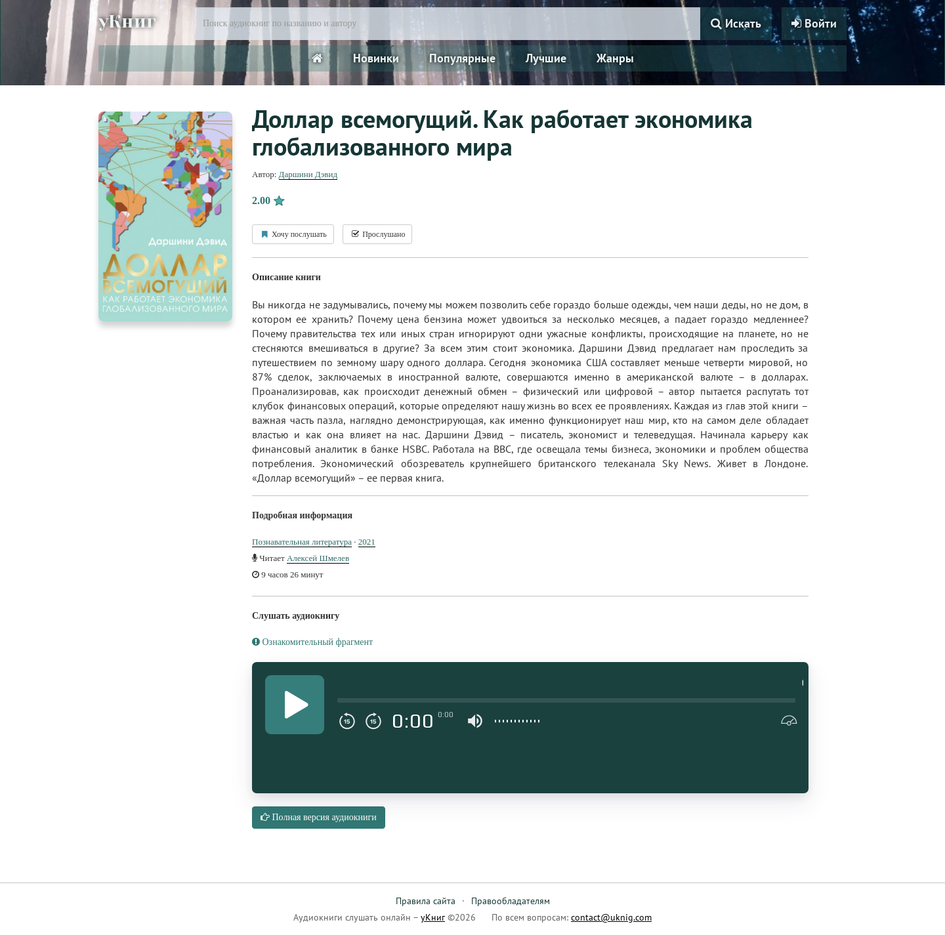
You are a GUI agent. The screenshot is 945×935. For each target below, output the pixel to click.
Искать (736, 23)
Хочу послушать (293, 234)
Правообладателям (510, 901)
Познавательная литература (302, 542)
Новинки (376, 58)
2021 (366, 542)
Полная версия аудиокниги (319, 817)
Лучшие (546, 58)
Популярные (462, 58)
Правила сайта (425, 901)
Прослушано (377, 234)
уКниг (129, 21)
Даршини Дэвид (308, 174)
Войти (814, 23)
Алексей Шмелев (318, 558)
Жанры (615, 58)
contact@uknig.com (611, 917)
